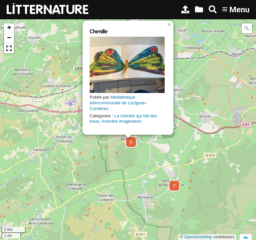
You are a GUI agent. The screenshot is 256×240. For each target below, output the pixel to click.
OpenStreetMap (198, 237)
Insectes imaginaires (121, 121)
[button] (128, 139)
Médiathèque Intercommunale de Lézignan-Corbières (118, 103)
